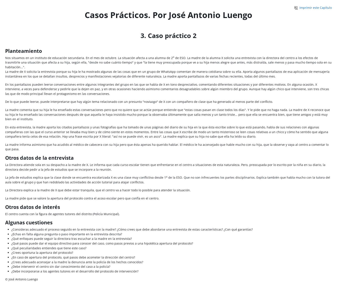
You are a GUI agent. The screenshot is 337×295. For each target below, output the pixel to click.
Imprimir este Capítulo (313, 8)
